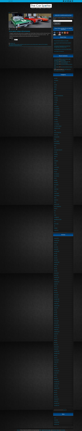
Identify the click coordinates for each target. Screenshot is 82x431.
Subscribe (57, 23)
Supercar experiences (57, 206)
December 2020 (56, 299)
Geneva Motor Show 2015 (58, 149)
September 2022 (56, 262)
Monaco (55, 178)
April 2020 (55, 316)
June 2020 (55, 312)
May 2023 (55, 255)
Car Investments (56, 108)
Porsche (55, 191)
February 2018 (56, 359)
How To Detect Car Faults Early (59, 51)
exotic (26, 44)
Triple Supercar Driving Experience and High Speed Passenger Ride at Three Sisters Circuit (62, 46)
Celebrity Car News (57, 128)
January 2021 (56, 296)
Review (55, 197)
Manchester (56, 169)
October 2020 (56, 303)
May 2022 (55, 268)
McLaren (55, 171)
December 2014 (56, 403)
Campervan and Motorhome (58, 95)
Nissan (55, 186)
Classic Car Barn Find (57, 132)
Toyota (55, 215)
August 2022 (56, 264)
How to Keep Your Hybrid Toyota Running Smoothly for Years (62, 43)
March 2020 (56, 318)
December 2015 (56, 381)
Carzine (18, 430)
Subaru (55, 202)
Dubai (55, 139)
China (55, 130)
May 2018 (55, 355)
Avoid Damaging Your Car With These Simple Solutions (62, 49)
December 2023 (56, 251)
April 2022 (55, 270)
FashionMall (62, 430)
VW (54, 225)
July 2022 (55, 266)
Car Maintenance (57, 110)
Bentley (55, 86)
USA (14, 43)
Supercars (55, 208)
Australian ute (22, 44)
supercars (40, 44)
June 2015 (55, 390)
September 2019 (56, 331)
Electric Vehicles (56, 141)
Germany (55, 152)
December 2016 (56, 370)
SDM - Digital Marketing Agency (45, 430)
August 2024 (56, 242)
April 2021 (55, 290)
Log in (55, 417)
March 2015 (56, 396)
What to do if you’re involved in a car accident (61, 40)
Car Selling (55, 119)
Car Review (56, 117)
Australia (11, 43)
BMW (55, 91)
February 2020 (56, 320)
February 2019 (56, 346)
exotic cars (29, 44)
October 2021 (56, 279)
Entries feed (56, 419)
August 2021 (56, 283)
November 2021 (56, 277)
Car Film (55, 104)
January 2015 (56, 401)
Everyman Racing (57, 143)
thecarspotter (11, 45)
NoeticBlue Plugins (55, 430)
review (34, 44)
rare (31, 44)
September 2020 (56, 305)
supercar (36, 44)
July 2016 (55, 375)
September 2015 (56, 388)
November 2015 (56, 383)
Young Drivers (56, 230)
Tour (54, 212)
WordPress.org (56, 424)
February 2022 (56, 273)
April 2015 (55, 394)
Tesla (55, 210)
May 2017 (55, 366)
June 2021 (55, 288)
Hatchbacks (56, 154)
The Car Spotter (44, 44)
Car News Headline (57, 115)
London (55, 162)
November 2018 (56, 351)
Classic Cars (56, 134)
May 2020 (55, 314)
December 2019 (56, 325)
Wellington (55, 228)
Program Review (56, 195)
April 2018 (55, 357)
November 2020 (56, 301)
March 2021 (56, 292)
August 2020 (56, 307)
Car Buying (56, 97)
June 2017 (55, 364)
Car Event (55, 102)
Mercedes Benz (56, 173)
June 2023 (55, 253)
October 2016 (56, 372)
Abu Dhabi (55, 78)
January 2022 (56, 275)
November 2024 (56, 240)
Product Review (56, 193)
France (55, 147)
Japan (55, 158)
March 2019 (56, 344)
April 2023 (55, 257)
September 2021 (56, 281)
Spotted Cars (56, 199)
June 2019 (55, 338)
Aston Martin (56, 80)
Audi (54, 82)
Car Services (56, 121)
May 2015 (55, 392)
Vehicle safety (56, 223)
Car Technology (56, 123)
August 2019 (56, 333)
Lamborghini (56, 160)
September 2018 (56, 353)
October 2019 (56, 329)
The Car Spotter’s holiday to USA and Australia (19, 31)
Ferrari (55, 145)
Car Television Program (57, 126)
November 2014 (56, 405)
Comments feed (56, 422)
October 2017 (56, 362)
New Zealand (56, 184)
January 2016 (56, 379)
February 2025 (56, 238)
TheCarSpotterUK (17, 45)
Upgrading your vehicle (57, 219)
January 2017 (56, 368)
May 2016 (55, 377)
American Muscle (13, 44)
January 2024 (56, 249)
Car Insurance (56, 106)
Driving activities (56, 136)
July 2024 (55, 244)
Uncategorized (56, 217)
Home (9, 12)
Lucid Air (55, 165)
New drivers (56, 182)
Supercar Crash (56, 204)
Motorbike (55, 180)
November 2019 (56, 327)
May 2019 (55, 340)
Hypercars (55, 156)
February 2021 (56, 294)
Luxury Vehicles (56, 167)
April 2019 (55, 342)
